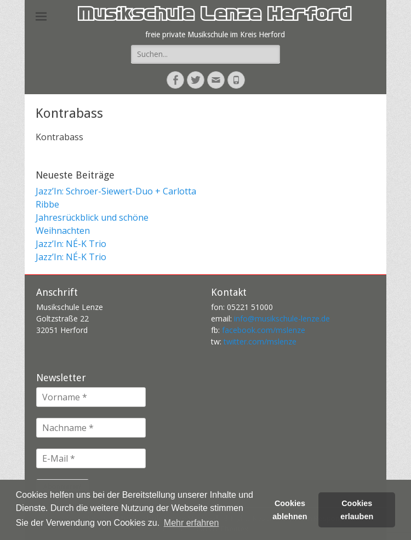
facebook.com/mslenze (263, 330)
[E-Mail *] (91, 458)
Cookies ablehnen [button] (289, 510)
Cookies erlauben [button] (356, 510)
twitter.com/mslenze (260, 341)
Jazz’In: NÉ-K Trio (71, 244)
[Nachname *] (91, 428)
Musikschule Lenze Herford (214, 16)
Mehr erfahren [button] (191, 522)
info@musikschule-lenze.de (282, 318)
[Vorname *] (91, 397)
